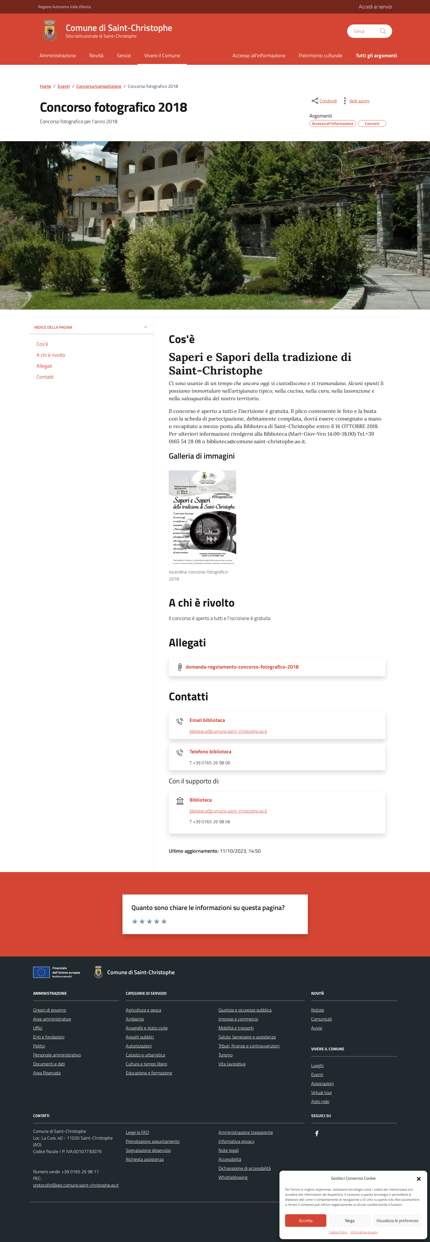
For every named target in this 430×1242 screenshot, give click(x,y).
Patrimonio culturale (320, 55)
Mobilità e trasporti (236, 1027)
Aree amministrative (52, 1018)
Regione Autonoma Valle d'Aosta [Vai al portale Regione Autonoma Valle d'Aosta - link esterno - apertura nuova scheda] (64, 7)
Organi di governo (49, 1010)
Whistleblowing (233, 1177)
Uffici (37, 1027)
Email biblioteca (207, 720)
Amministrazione (58, 55)
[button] (419, 1178)
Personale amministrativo (57, 1054)
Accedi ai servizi (375, 6)
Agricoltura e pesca (143, 1010)
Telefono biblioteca (210, 751)
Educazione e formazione (149, 1072)
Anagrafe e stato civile (147, 1027)
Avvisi (316, 1027)
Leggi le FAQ (137, 1132)
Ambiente (135, 1018)
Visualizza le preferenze (397, 1220)
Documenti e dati (49, 1063)
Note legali (229, 1150)
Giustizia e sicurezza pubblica (245, 1010)
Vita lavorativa (232, 1063)
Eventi (317, 1074)
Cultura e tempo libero (146, 1063)
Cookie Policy (338, 1232)
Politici (39, 1045)
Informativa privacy (364, 1232)
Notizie (317, 1010)
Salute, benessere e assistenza (247, 1036)
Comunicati (321, 1018)
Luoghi (317, 1065)
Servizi (124, 55)
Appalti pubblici (140, 1036)
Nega (350, 1220)
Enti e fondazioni (48, 1036)
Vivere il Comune (162, 55)
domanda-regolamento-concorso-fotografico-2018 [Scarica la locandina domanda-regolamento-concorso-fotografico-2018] (242, 667)
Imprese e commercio (238, 1018)
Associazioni (322, 1083)
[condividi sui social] (324, 100)
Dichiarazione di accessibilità (245, 1168)
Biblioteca (201, 800)
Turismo (226, 1054)
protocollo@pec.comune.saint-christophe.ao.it (76, 1185)
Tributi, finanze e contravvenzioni (249, 1045)
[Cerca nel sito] (369, 31)
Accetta (306, 1220)
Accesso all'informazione (259, 55)
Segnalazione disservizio (148, 1150)
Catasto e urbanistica (145, 1054)
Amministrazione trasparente (246, 1132)
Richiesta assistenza (145, 1159)
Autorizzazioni (139, 1045)
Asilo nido (320, 1101)
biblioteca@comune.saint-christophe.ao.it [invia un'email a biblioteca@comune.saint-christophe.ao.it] (228, 731)
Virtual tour (321, 1092)
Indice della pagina (91, 327)
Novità (96, 55)
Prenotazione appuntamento (152, 1141)
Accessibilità (230, 1159)
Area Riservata (47, 1072)
